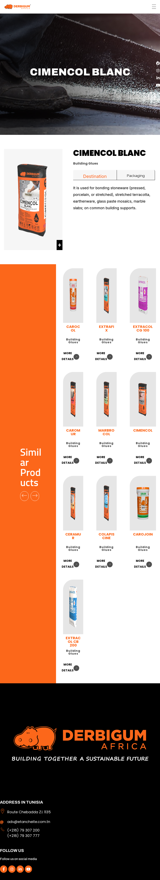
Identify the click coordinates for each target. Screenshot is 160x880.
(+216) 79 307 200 (23, 830)
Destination (95, 176)
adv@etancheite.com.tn (28, 821)
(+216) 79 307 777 (23, 835)
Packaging (136, 175)
